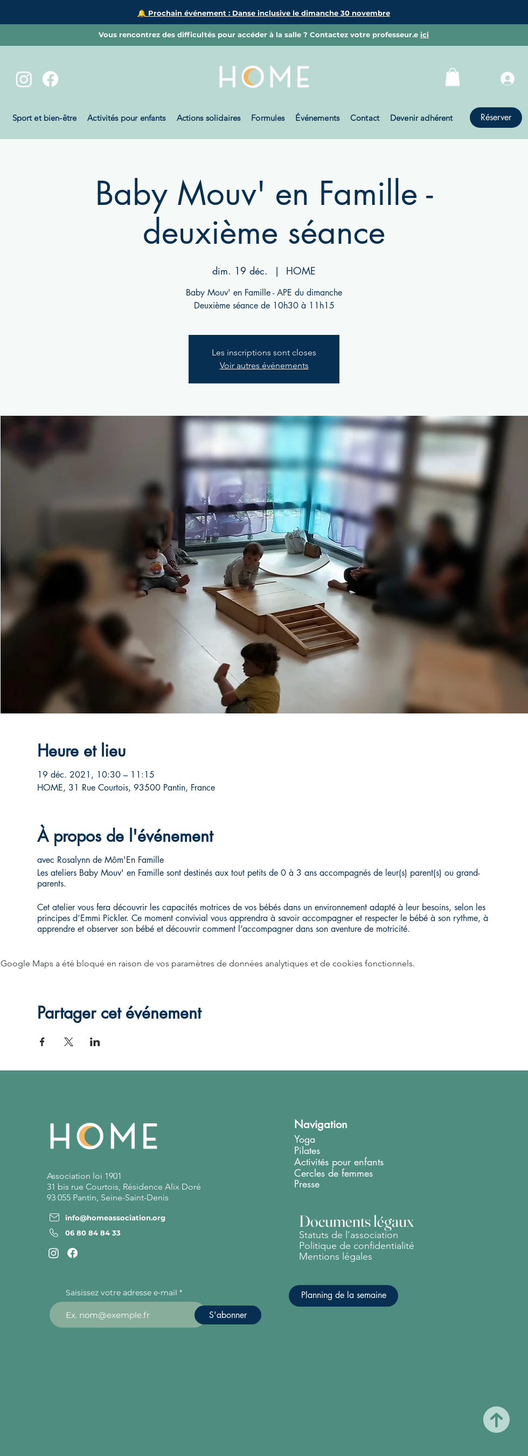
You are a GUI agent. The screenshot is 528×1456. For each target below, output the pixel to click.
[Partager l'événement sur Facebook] (42, 1042)
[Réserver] (496, 117)
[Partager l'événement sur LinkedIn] (95, 1042)
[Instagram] (23, 79)
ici (424, 34)
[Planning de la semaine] (343, 1296)
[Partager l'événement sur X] (69, 1042)
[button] (452, 77)
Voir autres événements (264, 365)
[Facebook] (50, 79)
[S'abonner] (227, 1315)
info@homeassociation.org (115, 1217)
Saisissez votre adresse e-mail (121, 1292)
